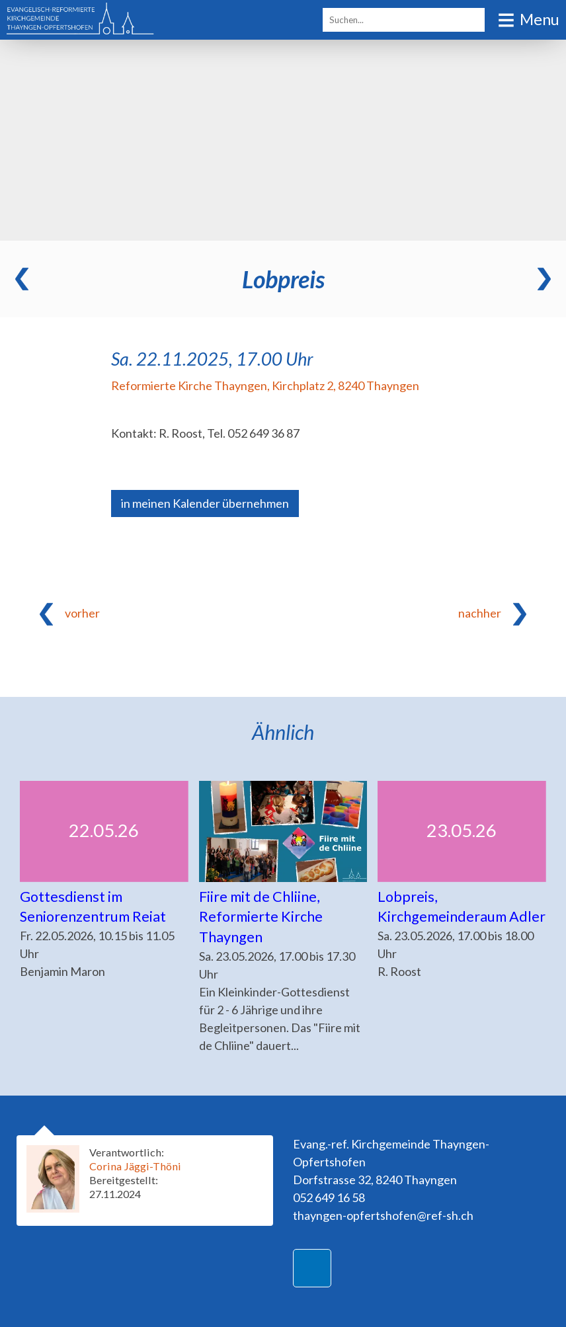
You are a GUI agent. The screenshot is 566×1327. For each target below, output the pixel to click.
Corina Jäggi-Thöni (135, 1166)
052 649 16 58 (329, 1197)
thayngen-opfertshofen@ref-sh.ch (383, 1215)
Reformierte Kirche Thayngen (265, 385)
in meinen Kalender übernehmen (205, 503)
